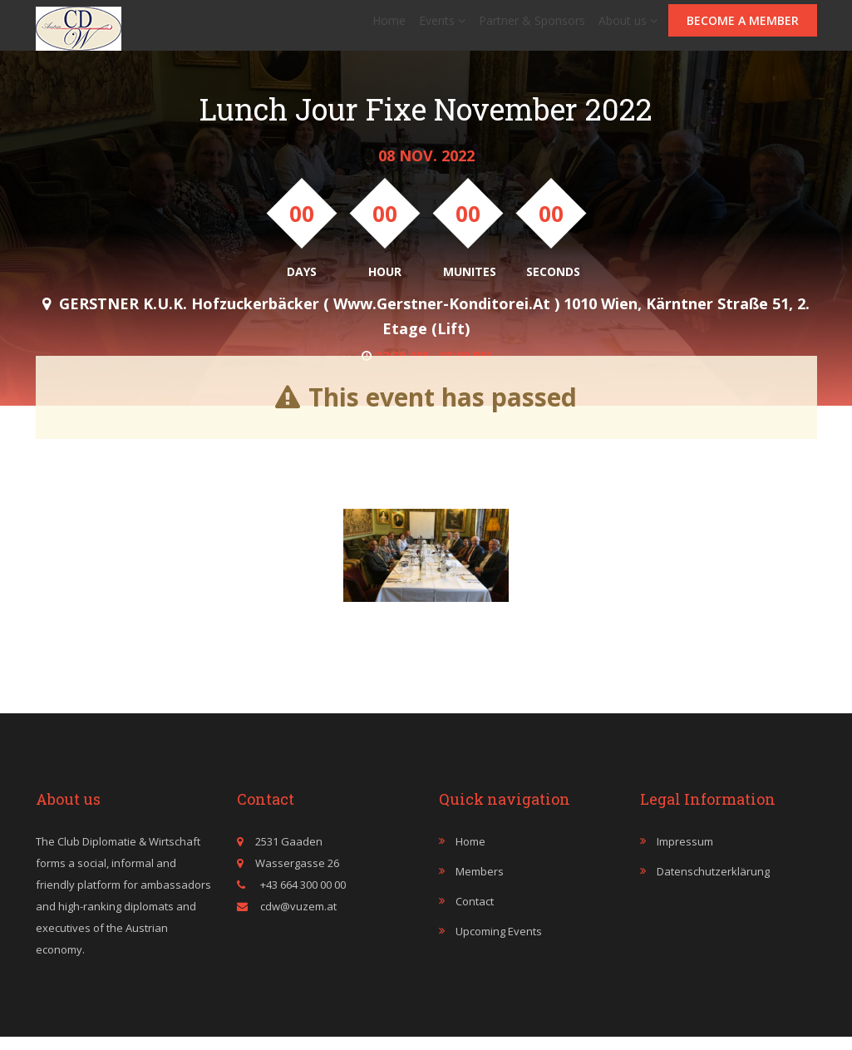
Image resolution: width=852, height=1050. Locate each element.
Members (480, 884)
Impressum (685, 854)
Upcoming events (499, 944)
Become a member (743, 27)
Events (442, 27)
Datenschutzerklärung (713, 884)
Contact (475, 914)
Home (389, 27)
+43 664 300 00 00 (302, 897)
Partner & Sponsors (532, 27)
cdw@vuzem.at (298, 919)
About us (627, 27)
